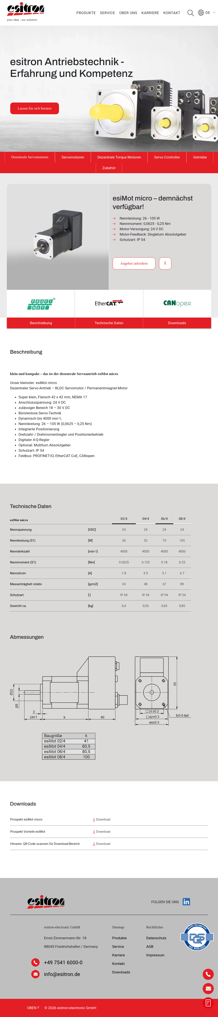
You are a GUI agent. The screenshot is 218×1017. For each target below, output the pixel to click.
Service (107, 13)
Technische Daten (109, 323)
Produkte (86, 13)
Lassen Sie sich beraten (35, 108)
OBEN (33, 1008)
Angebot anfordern (134, 263)
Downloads (177, 323)
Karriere (150, 13)
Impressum (155, 955)
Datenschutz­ (156, 938)
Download (101, 819)
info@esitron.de (62, 974)
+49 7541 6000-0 (63, 963)
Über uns (128, 13)
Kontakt (171, 13)
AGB (149, 946)
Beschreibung (41, 323)
